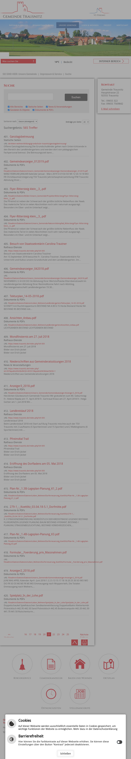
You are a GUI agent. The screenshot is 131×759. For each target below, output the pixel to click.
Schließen (65, 753)
